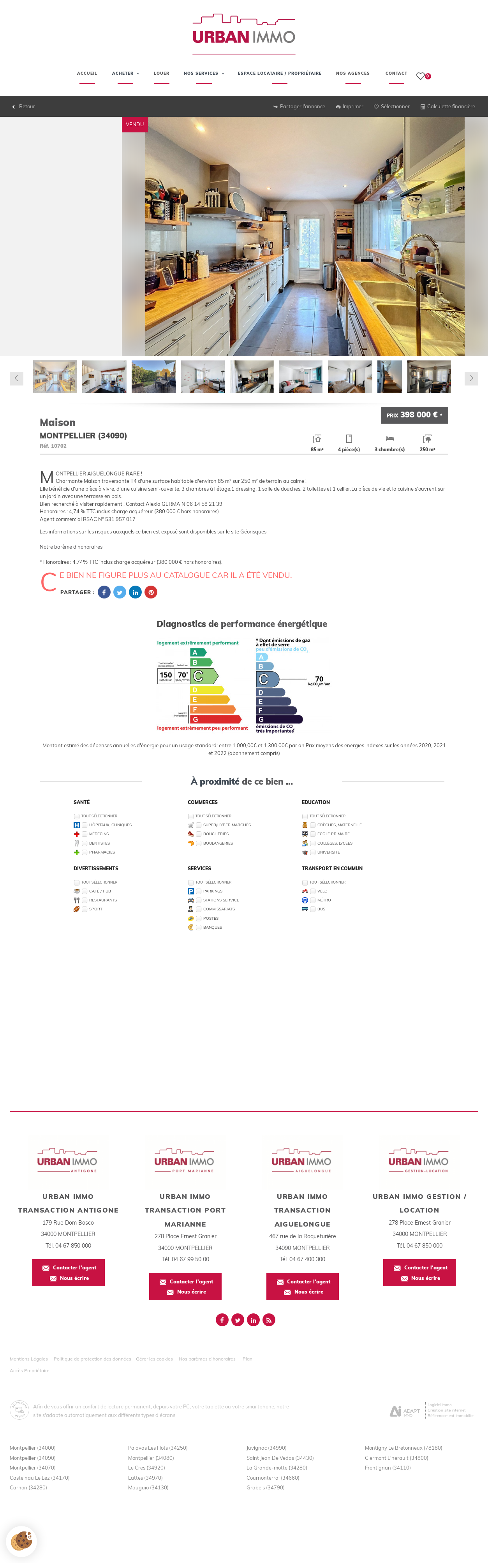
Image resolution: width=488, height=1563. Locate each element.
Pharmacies (102, 852)
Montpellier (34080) (151, 1458)
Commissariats (219, 908)
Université (328, 852)
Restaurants (103, 900)
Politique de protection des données (92, 1359)
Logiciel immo (440, 1404)
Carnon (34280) (28, 1487)
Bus (321, 908)
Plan (247, 1359)
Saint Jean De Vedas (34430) (280, 1458)
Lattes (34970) (145, 1478)
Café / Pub (100, 891)
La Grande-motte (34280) (277, 1467)
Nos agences (353, 73)
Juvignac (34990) (267, 1448)
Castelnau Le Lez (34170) (40, 1478)
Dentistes (99, 843)
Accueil (87, 73)
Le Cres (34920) (146, 1467)
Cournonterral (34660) (273, 1478)
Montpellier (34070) (33, 1467)
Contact (396, 73)
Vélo (322, 891)
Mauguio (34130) (148, 1487)
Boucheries (216, 833)
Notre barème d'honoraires (72, 547)
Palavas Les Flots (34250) (158, 1448)
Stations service (221, 900)
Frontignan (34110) (388, 1467)
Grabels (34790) (266, 1487)
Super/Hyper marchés (227, 824)
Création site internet (447, 1410)
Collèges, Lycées (334, 843)
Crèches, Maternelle (339, 824)
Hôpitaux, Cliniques (110, 824)
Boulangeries (218, 843)
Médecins (99, 833)
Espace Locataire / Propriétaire (280, 78)
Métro (324, 900)
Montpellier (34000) (33, 1448)
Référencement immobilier (451, 1415)
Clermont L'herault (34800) (396, 1458)
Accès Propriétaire (29, 1370)
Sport (95, 908)
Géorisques (253, 531)
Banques (212, 927)
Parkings (212, 891)
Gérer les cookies (154, 1359)
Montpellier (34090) (33, 1458)
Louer (161, 73)
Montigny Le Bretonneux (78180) (403, 1448)
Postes (210, 918)
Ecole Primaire (333, 833)
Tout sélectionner (99, 816)
